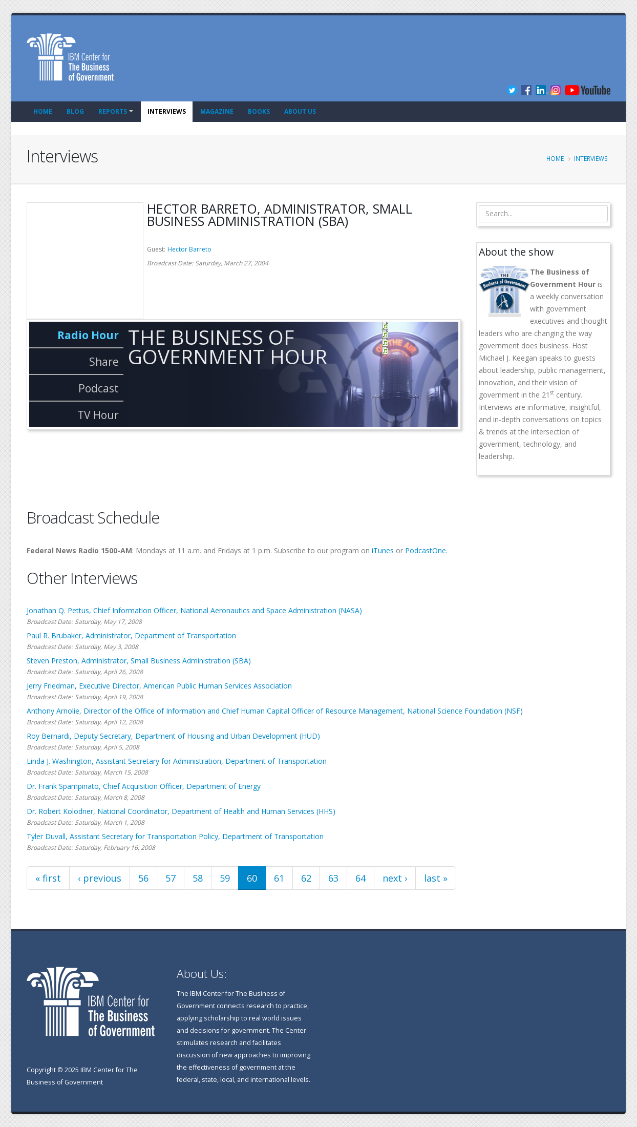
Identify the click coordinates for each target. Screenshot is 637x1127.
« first (48, 878)
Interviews (166, 111)
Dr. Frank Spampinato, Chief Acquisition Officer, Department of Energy (144, 786)
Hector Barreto (189, 249)
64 (360, 878)
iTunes (383, 550)
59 (225, 878)
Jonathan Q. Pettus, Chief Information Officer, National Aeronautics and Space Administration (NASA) (194, 610)
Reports (112, 111)
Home (42, 111)
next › (395, 878)
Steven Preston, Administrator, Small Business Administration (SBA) (139, 660)
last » (436, 878)
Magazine (216, 111)
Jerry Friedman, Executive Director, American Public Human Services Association (159, 686)
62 (306, 878)
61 (279, 878)
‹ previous (99, 878)
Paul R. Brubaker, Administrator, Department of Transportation (131, 635)
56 (143, 878)
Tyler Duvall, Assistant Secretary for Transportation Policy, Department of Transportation (175, 836)
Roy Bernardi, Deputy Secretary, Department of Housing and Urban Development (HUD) (173, 736)
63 (333, 878)
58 (198, 878)
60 (252, 878)
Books (259, 111)
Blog (75, 111)
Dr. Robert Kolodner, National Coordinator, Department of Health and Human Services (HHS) (181, 811)
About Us (300, 111)
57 (170, 878)
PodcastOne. (426, 550)
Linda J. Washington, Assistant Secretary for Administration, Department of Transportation (177, 761)
